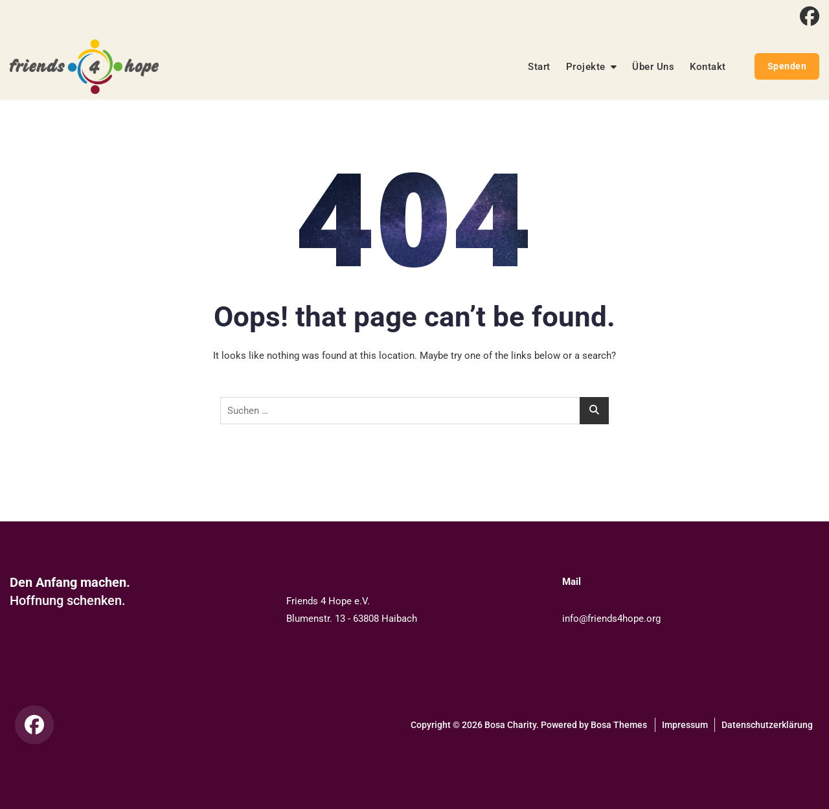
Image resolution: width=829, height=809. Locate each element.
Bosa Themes (619, 725)
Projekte (586, 67)
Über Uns (653, 67)
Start (539, 67)
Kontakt (708, 67)
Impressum (685, 725)
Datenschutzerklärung (767, 725)
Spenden (787, 66)
